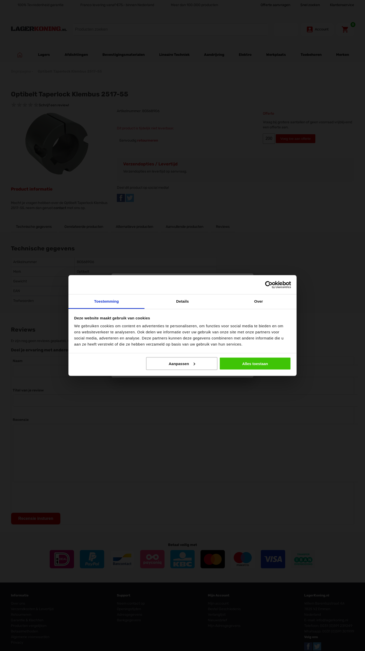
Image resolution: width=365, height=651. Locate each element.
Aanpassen (182, 363)
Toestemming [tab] (106, 301)
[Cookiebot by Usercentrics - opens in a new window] (269, 284)
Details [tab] (182, 301)
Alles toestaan (255, 363)
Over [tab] (258, 301)
